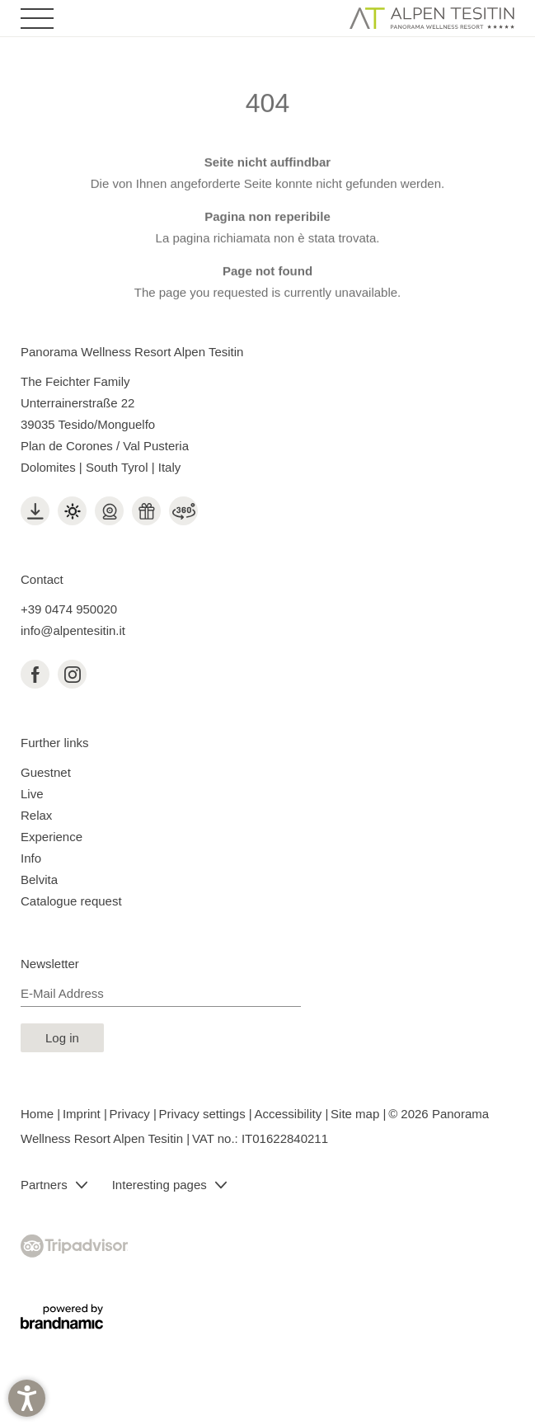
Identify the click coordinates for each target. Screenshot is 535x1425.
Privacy (131, 1114)
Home (39, 1114)
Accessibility (290, 1114)
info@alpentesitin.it (73, 630)
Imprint (83, 1114)
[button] (26, 1398)
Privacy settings (204, 1114)
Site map (356, 1114)
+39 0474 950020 (69, 609)
